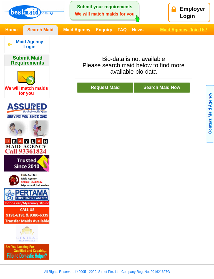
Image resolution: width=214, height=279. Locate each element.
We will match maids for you (26, 91)
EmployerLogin (188, 12)
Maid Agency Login (29, 44)
